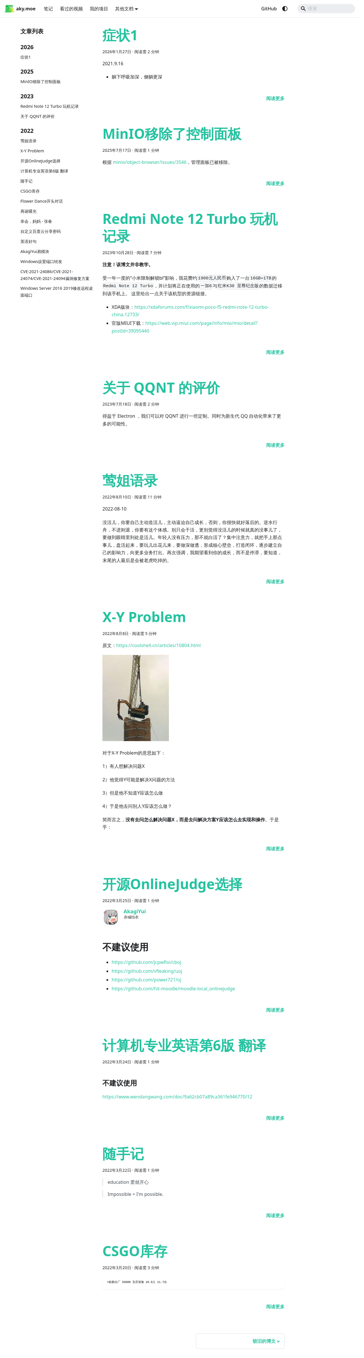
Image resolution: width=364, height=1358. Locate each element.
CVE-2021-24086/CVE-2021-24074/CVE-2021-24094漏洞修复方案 (54, 275)
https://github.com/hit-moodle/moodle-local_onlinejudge (173, 988)
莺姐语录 (28, 140)
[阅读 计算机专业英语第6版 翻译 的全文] (275, 1118)
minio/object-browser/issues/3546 (149, 162)
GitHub (269, 8)
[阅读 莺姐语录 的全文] (275, 581)
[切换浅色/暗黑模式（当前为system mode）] (284, 8)
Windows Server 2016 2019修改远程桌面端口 (56, 291)
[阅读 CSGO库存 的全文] (275, 1306)
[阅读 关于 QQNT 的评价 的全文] (275, 445)
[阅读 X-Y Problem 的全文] (275, 848)
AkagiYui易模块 (34, 251)
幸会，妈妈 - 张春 (36, 221)
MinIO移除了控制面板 (40, 81)
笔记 (48, 8)
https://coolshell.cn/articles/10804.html (158, 645)
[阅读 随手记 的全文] (275, 1215)
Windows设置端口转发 (41, 261)
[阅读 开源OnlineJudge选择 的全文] (275, 1010)
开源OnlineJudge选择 (40, 161)
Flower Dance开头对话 (41, 201)
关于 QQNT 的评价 (37, 116)
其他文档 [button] (124, 8)
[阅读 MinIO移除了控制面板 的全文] (275, 183)
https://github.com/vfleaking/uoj (147, 971)
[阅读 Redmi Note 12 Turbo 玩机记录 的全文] (275, 352)
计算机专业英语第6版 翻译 (44, 171)
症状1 (25, 57)
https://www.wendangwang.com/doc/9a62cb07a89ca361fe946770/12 (177, 1097)
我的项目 (99, 8)
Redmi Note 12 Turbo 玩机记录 (49, 106)
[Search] (326, 8)
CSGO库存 (30, 191)
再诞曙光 (28, 211)
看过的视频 (71, 8)
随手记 (26, 181)
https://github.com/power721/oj (146, 980)
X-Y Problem (32, 151)
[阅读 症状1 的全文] (275, 98)
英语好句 (28, 241)
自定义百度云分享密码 (40, 231)
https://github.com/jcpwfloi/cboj (146, 962)
